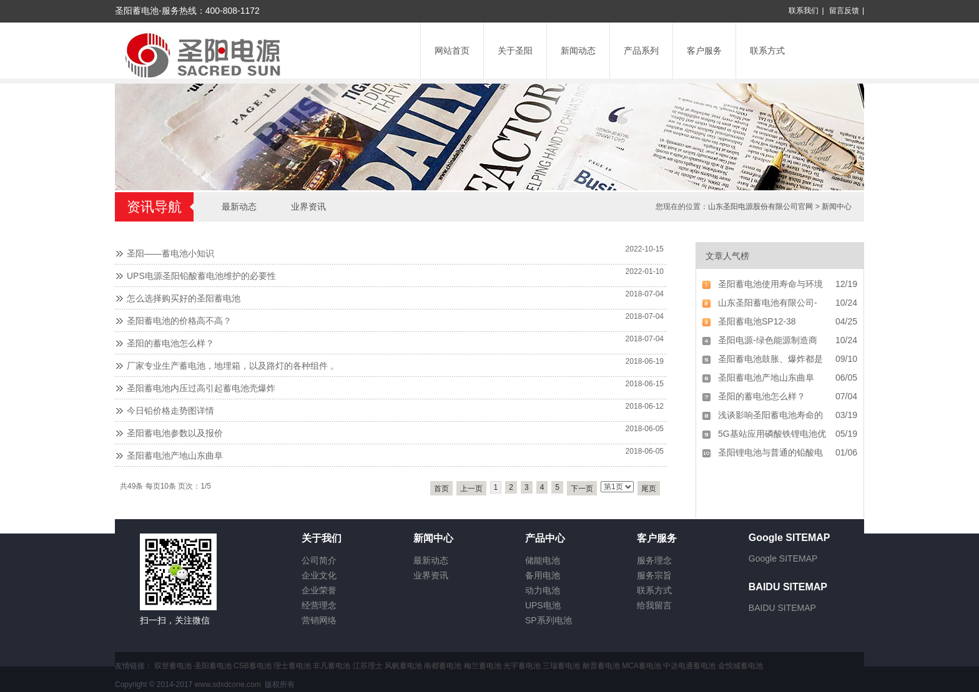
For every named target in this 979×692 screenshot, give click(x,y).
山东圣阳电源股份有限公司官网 (760, 206)
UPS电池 (543, 605)
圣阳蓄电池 (213, 665)
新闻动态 (578, 51)
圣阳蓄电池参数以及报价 (175, 433)
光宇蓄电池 (522, 665)
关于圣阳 (515, 51)
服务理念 (654, 560)
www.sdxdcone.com (228, 684)
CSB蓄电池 (253, 665)
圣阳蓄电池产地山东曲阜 (175, 456)
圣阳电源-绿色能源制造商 (767, 340)
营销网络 (319, 620)
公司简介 (319, 560)
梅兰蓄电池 (482, 665)
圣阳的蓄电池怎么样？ (170, 343)
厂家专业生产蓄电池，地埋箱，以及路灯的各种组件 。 (233, 366)
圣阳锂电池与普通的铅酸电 (770, 452)
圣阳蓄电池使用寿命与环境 (770, 284)
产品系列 (641, 51)
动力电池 (542, 590)
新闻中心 (837, 206)
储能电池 (542, 560)
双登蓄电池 (173, 665)
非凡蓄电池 (331, 665)
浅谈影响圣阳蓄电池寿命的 (770, 415)
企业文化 (319, 575)
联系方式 (767, 51)
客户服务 (704, 51)
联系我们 (804, 10)
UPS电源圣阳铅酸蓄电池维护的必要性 (201, 276)
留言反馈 (844, 10)
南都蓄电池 (442, 665)
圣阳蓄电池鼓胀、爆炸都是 (770, 359)
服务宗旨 (654, 575)
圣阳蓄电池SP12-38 (756, 321)
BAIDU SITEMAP (782, 608)
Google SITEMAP (783, 558)
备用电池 (542, 575)
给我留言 (654, 605)
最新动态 (239, 207)
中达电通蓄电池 (689, 665)
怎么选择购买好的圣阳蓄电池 (183, 298)
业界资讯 (308, 207)
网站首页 (452, 51)
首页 (441, 488)
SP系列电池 (548, 620)
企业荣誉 (319, 590)
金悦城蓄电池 (740, 665)
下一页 (582, 488)
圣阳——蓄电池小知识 (170, 253)
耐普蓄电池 (601, 665)
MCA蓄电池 (641, 665)
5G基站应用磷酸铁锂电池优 (772, 434)
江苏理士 (368, 665)
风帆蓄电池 (403, 665)
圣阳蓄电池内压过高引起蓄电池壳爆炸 (201, 388)
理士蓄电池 (292, 665)
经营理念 (319, 605)
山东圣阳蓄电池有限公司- (767, 303)
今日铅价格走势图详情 (170, 411)
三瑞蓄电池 (561, 665)
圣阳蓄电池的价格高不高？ (179, 321)
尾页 (648, 488)
